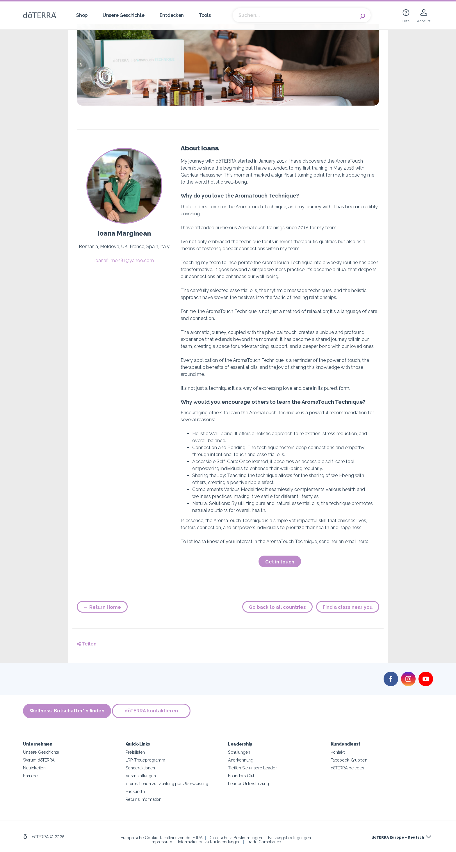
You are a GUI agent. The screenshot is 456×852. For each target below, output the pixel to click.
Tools (205, 15)
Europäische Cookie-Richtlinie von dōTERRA (161, 836)
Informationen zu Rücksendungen (209, 840)
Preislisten (135, 751)
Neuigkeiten (34, 766)
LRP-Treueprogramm (145, 759)
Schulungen (239, 751)
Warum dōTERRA (39, 759)
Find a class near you (348, 607)
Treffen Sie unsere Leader (252, 766)
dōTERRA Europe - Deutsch (397, 837)
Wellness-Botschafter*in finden (67, 711)
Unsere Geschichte (124, 15)
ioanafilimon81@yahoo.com (124, 260)
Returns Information (143, 798)
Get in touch (279, 562)
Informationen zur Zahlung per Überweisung (167, 782)
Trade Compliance (264, 840)
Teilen (87, 644)
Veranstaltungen (141, 774)
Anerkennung (240, 759)
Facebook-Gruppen (349, 759)
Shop (82, 15)
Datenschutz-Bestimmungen (235, 836)
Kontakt (338, 751)
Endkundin (135, 790)
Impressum (161, 840)
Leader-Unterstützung (248, 782)
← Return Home (102, 607)
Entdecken (172, 15)
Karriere (30, 774)
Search (363, 15)
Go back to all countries (277, 607)
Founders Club (242, 774)
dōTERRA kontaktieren (153, 711)
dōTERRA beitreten (348, 766)
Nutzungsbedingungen (289, 836)
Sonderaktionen (140, 766)
